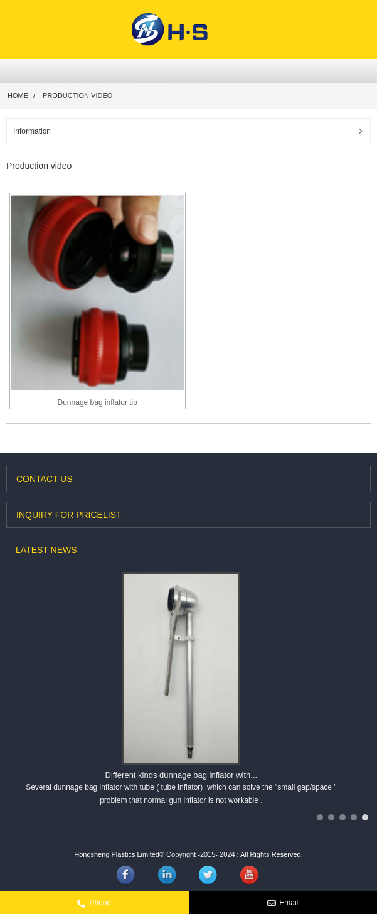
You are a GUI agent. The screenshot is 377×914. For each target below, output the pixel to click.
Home (18, 95)
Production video (77, 95)
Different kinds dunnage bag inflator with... (181, 775)
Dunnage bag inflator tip (97, 402)
